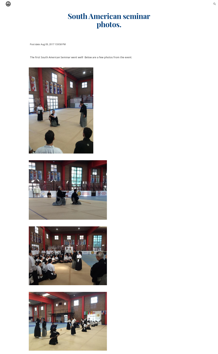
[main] (109, 20)
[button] (214, 4)
